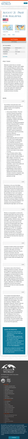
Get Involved (6, 413)
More (13, 34)
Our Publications (7, 401)
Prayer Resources (8, 399)
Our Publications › (16, 345)
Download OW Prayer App (9, 416)
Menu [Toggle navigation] (26, 3)
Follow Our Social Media (9, 421)
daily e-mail (15, 336)
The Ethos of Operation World (10, 386)
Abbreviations (7, 396)
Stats (9, 34)
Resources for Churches (9, 410)
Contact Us (7, 418)
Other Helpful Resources (9, 412)
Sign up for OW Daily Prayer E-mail (11, 415)
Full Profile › (5, 22)
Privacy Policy (14, 430)
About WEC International (9, 390)
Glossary (6, 395)
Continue (14, 437)
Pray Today (7, 402)
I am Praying (14, 39)
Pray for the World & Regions (10, 407)
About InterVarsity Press (9, 392)
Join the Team (7, 419)
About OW (6, 384)
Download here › (10, 334)
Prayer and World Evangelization (10, 387)
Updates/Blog (7, 389)
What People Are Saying (9, 398)
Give (5, 422)
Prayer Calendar (7, 404)
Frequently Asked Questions (9, 393)
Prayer (4, 34)
